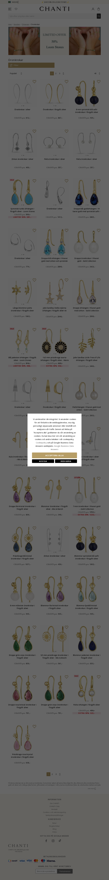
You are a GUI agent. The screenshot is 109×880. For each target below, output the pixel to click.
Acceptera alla (54, 455)
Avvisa (43, 461)
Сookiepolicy (41, 442)
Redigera (66, 461)
